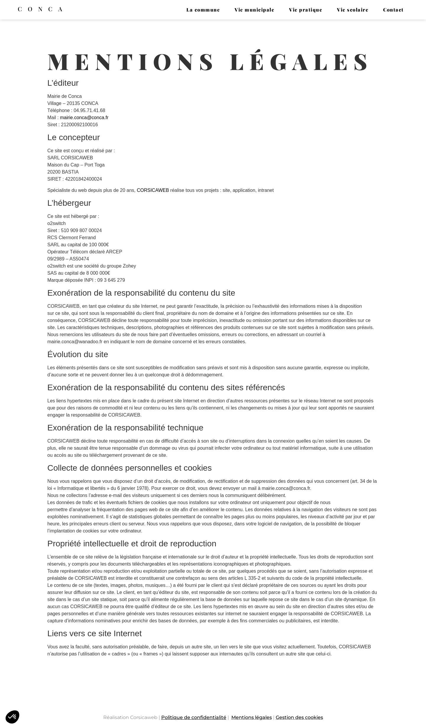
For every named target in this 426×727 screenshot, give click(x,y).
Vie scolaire (352, 10)
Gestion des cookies (299, 717)
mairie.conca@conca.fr (84, 117)
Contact (393, 10)
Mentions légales (251, 717)
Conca (43, 9)
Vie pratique (305, 10)
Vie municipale (254, 10)
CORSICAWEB (153, 190)
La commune (203, 10)
